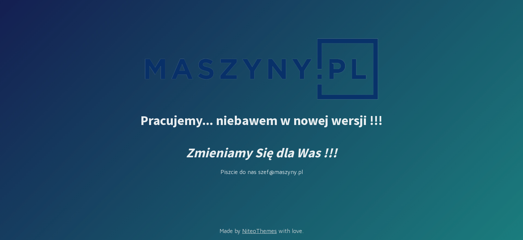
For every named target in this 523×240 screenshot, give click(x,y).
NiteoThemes (259, 231)
